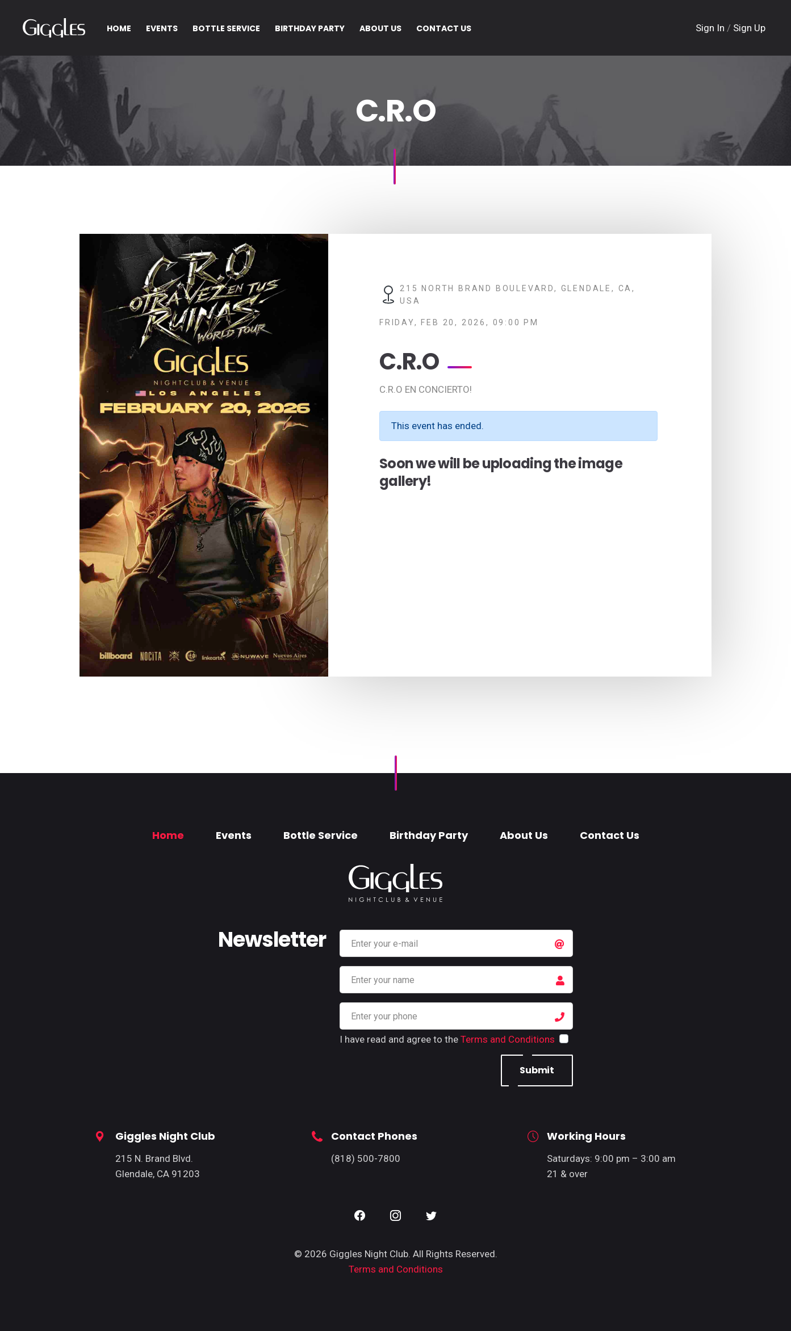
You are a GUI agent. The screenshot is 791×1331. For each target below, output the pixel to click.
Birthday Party (429, 835)
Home (168, 835)
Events (234, 835)
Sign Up (749, 27)
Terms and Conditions (508, 1039)
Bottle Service (320, 835)
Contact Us (609, 835)
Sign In (711, 27)
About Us (524, 835)
